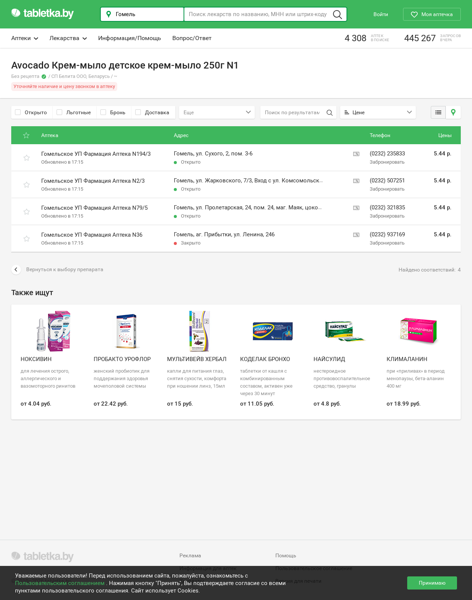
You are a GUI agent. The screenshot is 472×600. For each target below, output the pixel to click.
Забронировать (387, 162)
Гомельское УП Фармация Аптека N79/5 (94, 207)
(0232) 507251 (387, 180)
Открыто (31, 112)
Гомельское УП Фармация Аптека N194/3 (96, 154)
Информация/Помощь (129, 38)
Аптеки (24, 38)
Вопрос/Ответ (192, 38)
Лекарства (68, 38)
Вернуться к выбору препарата (57, 270)
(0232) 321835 (387, 207)
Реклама (190, 555)
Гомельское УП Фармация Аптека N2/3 (93, 181)
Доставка (152, 112)
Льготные (74, 112)
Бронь (112, 112)
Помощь (285, 555)
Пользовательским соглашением (60, 583)
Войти (380, 14)
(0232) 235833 (387, 153)
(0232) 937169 (387, 234)
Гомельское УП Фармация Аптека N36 (91, 234)
